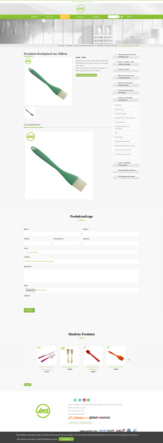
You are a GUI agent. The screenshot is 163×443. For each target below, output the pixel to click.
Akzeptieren (66, 439)
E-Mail (86, 229)
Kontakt (96, 17)
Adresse (86, 239)
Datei (26, 285)
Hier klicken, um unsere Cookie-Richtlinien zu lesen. (37, 439)
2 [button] (83, 375)
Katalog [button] (80, 17)
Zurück (28, 385)
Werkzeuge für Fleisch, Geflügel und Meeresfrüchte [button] (127, 56)
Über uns (49, 17)
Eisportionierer (120, 122)
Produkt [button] (64, 17)
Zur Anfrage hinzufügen (86, 75)
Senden (29, 310)
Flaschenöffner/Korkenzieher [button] (128, 170)
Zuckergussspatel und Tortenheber (122, 127)
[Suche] (114, 16)
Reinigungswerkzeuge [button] (126, 176)
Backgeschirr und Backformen (125, 118)
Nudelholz (118, 105)
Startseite (35, 16)
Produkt (69, 45)
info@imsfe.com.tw (79, 408)
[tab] (126, 55)
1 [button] (80, 375)
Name (26, 229)
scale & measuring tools (123, 154)
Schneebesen (119, 109)
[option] (48, 81)
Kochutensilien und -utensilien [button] (126, 91)
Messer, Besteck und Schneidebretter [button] (126, 77)
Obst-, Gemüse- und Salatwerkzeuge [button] (126, 63)
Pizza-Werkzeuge (121, 113)
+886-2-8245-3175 (78, 411)
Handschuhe (119, 137)
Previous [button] (34, 360)
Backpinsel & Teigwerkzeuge (107, 45)
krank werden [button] (123, 69)
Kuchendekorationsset (122, 141)
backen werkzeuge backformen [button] (125, 99)
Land (26, 248)
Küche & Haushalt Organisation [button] (125, 84)
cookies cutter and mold (123, 150)
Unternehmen (58, 239)
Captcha (27, 296)
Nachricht (28, 267)
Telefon (26, 239)
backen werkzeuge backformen (84, 45)
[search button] (117, 17)
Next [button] (129, 360)
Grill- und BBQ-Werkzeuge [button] (124, 164)
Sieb (116, 133)
